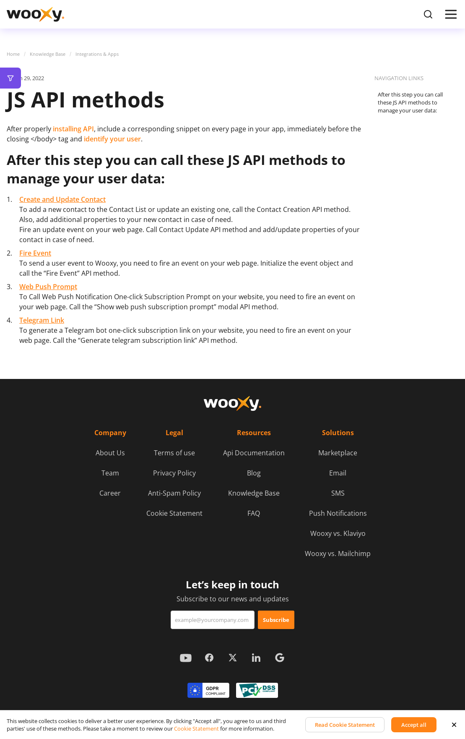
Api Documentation (254, 452)
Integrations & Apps (97, 54)
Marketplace (337, 452)
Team (110, 473)
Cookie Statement (174, 513)
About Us (110, 452)
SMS (338, 493)
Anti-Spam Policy (174, 493)
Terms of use (174, 452)
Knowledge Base (47, 54)
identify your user (112, 139)
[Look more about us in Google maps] (279, 657)
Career (110, 493)
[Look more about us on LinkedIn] (256, 657)
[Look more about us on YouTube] (185, 657)
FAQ (253, 513)
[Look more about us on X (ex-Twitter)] (232, 657)
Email (337, 473)
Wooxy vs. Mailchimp (338, 553)
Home (13, 54)
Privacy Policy (174, 473)
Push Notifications (338, 513)
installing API (73, 128)
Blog (254, 473)
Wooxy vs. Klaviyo (338, 533)
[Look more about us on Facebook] (209, 657)
